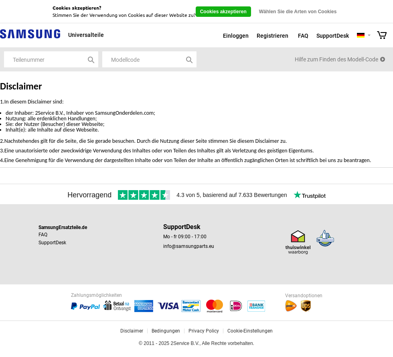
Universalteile (86, 35)
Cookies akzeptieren (223, 11)
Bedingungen (166, 331)
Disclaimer (131, 331)
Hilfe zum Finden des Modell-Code (336, 59)
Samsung (30, 38)
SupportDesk (332, 35)
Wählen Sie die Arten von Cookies (298, 11)
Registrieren (272, 35)
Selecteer (369, 35)
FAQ (303, 35)
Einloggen (236, 35)
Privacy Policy (203, 331)
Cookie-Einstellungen (250, 331)
